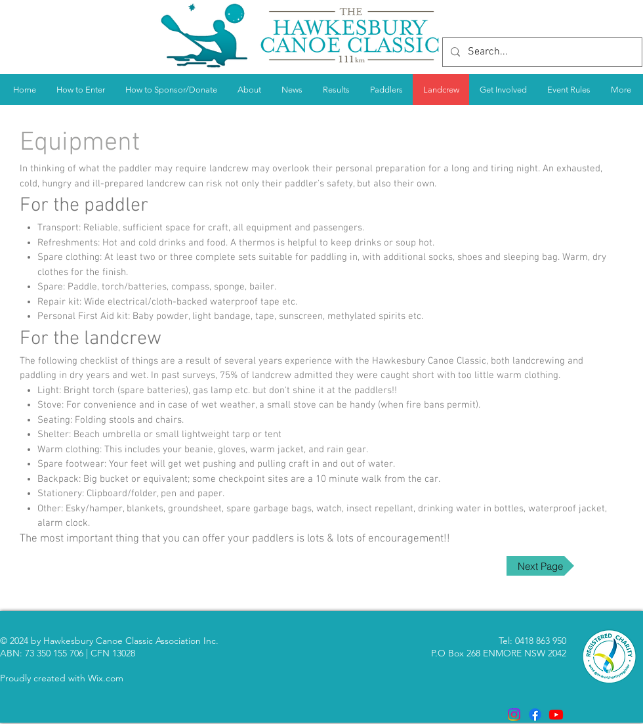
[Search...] (541, 52)
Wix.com (105, 678)
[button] (336, 89)
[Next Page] (540, 566)
